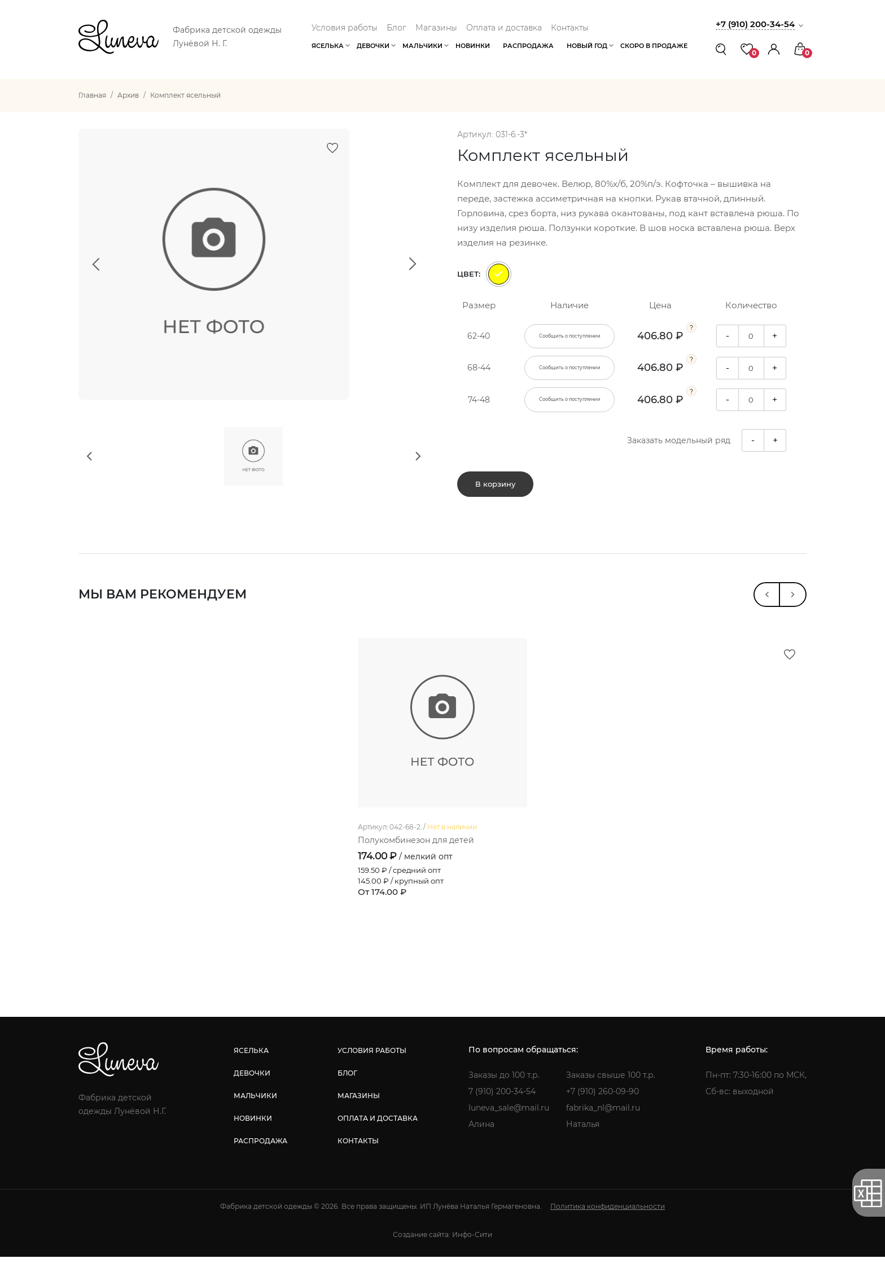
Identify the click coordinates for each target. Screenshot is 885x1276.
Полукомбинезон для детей (416, 859)
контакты (358, 1160)
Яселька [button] (328, 46)
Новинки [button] (472, 46)
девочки (252, 1092)
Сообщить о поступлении (569, 336)
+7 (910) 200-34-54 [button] (755, 24)
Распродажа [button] (528, 46)
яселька (251, 1069)
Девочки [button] (373, 46)
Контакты (570, 28)
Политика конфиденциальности (607, 1225)
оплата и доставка (378, 1137)
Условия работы (345, 28)
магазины (359, 1115)
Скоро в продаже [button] (653, 46)
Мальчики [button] (422, 46)
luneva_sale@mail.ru (508, 1127)
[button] (774, 48)
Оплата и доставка (504, 28)
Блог (396, 28)
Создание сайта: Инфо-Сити (442, 1253)
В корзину (495, 485)
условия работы (372, 1069)
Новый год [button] (587, 46)
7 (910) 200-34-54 (502, 1110)
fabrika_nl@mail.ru (603, 1127)
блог (347, 1092)
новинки (253, 1137)
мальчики (255, 1115)
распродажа (260, 1160)
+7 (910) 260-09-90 (602, 1110)
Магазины (436, 28)
